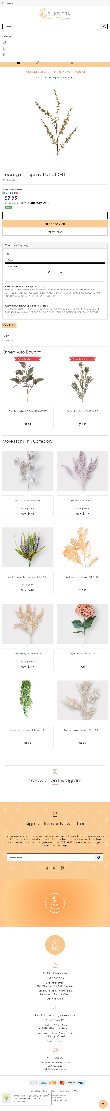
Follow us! (7, 36)
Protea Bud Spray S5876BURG (82, 411)
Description (9, 325)
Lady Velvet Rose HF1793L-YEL (27, 1098)
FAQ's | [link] (76, 1091)
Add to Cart (55, 224)
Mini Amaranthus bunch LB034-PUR (27, 577)
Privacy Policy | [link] (50, 1091)
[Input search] (52, 26)
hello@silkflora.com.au (55, 1069)
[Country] (55, 260)
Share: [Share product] (11, 193)
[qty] (55, 253)
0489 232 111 (64, 1062)
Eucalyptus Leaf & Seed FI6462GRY (27, 411)
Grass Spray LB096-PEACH (27, 653)
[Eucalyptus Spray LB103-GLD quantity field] (55, 215)
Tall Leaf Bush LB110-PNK (27, 500)
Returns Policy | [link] (64, 1091)
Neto (66, 1100)
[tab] (9, 325)
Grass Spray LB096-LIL (82, 500)
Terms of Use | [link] (36, 1091)
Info (47, 203)
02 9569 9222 (8, 3)
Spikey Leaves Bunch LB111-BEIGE (82, 730)
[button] (55, 232)
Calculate (55, 272)
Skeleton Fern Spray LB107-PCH (82, 577)
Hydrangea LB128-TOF (82, 653)
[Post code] (55, 266)
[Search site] (104, 26)
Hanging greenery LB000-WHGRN (27, 730)
